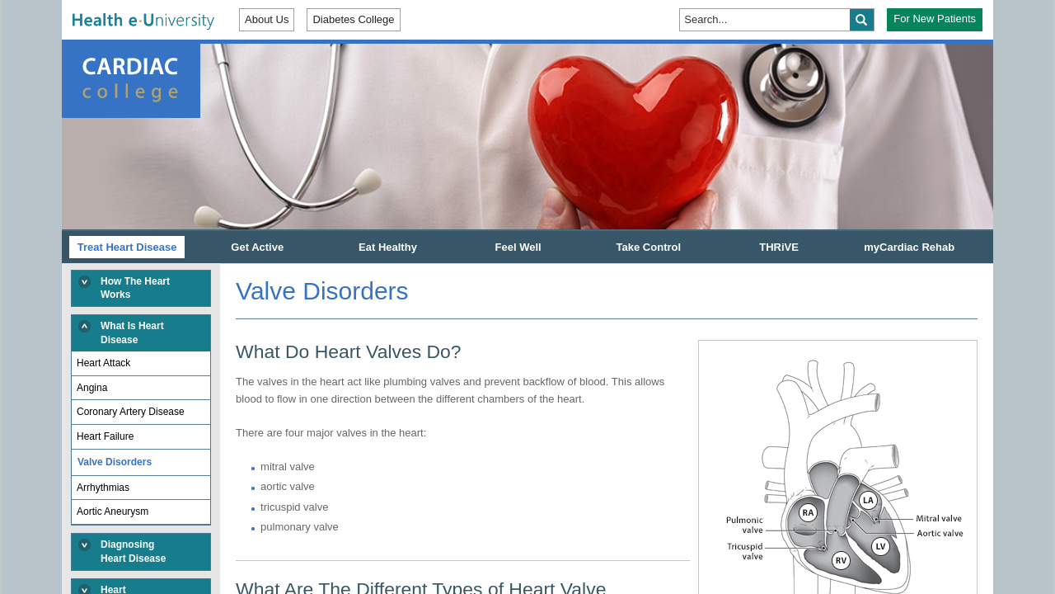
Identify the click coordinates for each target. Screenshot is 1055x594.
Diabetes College (353, 19)
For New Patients (934, 18)
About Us (266, 19)
